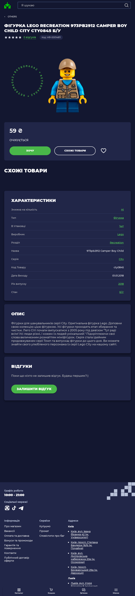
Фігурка (119, 217)
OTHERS (12, 16)
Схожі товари (75, 150)
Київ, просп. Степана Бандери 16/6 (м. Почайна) (84, 545)
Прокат (44, 531)
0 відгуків (30, 37)
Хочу (30, 150)
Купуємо (44, 526)
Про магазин (12, 526)
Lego (120, 234)
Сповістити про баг (52, 535)
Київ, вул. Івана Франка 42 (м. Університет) (81, 534)
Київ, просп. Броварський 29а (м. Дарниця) (84, 570)
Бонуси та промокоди (18, 540)
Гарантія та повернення (12, 547)
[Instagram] (7, 508)
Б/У (121, 292)
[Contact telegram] (21, 508)
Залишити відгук (34, 389)
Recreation (117, 242)
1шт (121, 226)
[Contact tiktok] (14, 508)
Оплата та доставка (16, 535)
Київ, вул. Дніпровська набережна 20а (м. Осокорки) (83, 558)
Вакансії (9, 531)
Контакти (10, 553)
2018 (121, 283)
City (121, 259)
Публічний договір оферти (16, 559)
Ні (122, 209)
